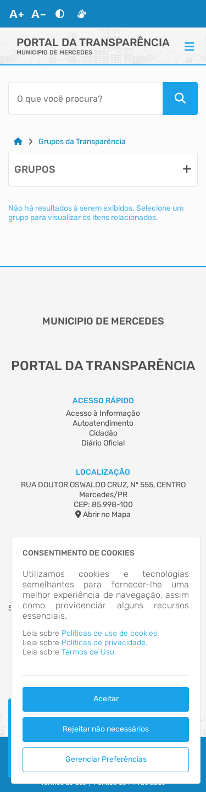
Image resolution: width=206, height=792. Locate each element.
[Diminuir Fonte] (38, 13)
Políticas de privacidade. (104, 642)
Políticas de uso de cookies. (110, 633)
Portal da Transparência (93, 42)
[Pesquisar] (180, 98)
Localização (103, 472)
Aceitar (106, 698)
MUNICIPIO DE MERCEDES (54, 52)
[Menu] (189, 46)
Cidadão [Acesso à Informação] (103, 433)
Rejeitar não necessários (106, 729)
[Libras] (81, 14)
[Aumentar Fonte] (16, 13)
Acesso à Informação (103, 413)
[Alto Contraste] (60, 14)
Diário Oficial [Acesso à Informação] (103, 443)
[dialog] (106, 660)
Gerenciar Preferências (106, 759)
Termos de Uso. (89, 652)
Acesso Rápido (103, 400)
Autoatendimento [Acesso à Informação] (103, 423)
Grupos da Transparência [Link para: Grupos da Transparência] (82, 141)
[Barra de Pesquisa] (85, 98)
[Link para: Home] (18, 141)
